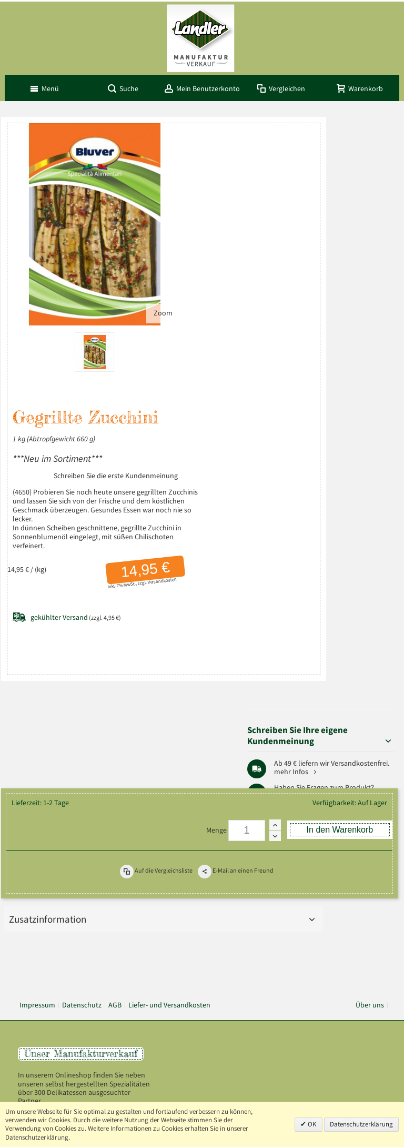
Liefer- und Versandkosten (169, 804)
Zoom (108, 249)
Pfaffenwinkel (366, 315)
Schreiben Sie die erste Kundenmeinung (75, 420)
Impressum (37, 804)
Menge (216, 632)
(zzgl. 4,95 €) (76, 571)
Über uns (370, 804)
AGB (115, 804)
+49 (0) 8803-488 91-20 (349, 880)
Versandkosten (116, 534)
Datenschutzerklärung (361, 1124)
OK (311, 1124)
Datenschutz (82, 804)
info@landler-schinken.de (347, 915)
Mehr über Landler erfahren (67, 959)
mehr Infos (362, 236)
